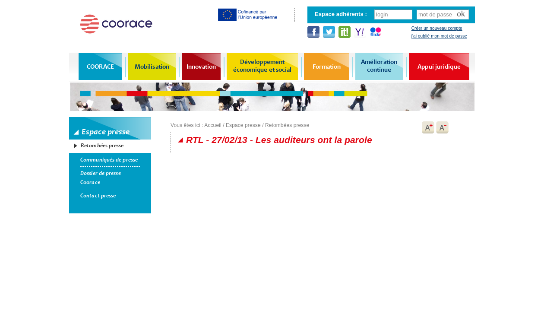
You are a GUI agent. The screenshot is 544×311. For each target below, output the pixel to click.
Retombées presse (102, 145)
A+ (427, 127)
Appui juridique (439, 66)
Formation (327, 66)
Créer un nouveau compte (436, 28)
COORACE (100, 66)
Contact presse (98, 195)
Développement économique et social (262, 65)
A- (442, 127)
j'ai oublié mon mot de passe (439, 36)
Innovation (201, 66)
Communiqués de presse (109, 159)
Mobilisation (152, 66)
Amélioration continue (379, 65)
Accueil (212, 125)
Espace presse (243, 125)
